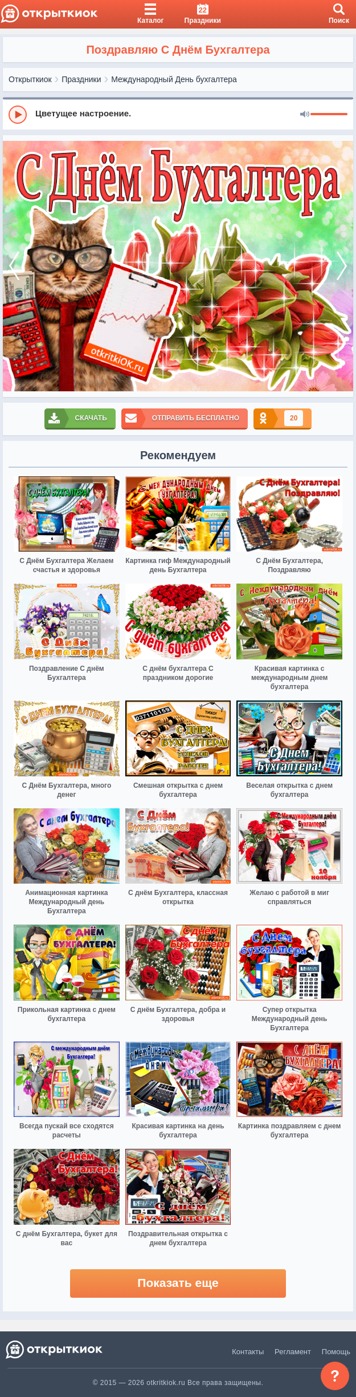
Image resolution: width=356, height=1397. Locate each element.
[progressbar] (328, 115)
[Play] (18, 115)
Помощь (336, 1351)
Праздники (81, 79)
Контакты (248, 1351)
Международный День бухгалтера (174, 79)
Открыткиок (30, 79)
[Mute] (304, 114)
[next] (341, 266)
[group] (178, 114)
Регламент (293, 1351)
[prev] (14, 266)
